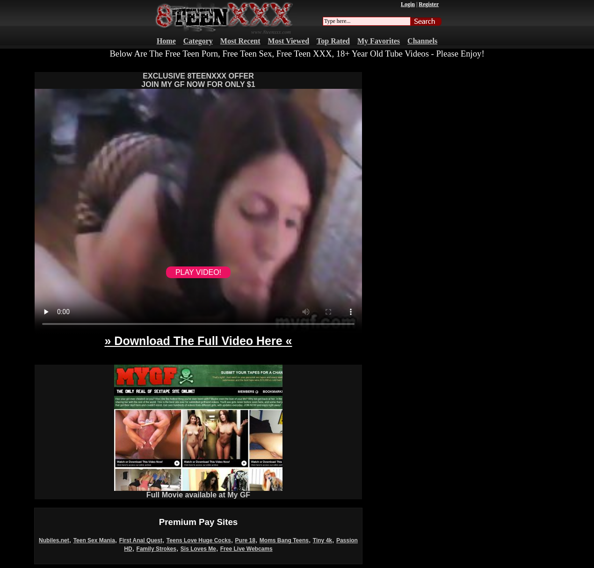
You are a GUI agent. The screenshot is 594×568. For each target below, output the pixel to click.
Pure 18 (245, 540)
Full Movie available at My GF (198, 491)
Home (166, 41)
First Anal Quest (140, 540)
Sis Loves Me (198, 549)
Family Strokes (156, 549)
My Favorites (378, 41)
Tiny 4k (322, 540)
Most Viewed (288, 41)
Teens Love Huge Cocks (199, 540)
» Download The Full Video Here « (198, 340)
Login (408, 4)
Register (429, 4)
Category (198, 41)
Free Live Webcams (246, 549)
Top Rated (333, 41)
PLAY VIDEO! (198, 272)
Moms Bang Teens (284, 540)
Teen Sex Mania (94, 540)
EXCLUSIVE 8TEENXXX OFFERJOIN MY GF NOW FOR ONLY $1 (198, 80)
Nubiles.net (54, 540)
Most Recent (240, 41)
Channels (422, 41)
